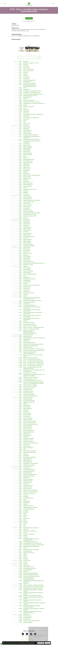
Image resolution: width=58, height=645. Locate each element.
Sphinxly (35, 641)
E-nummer (25, 21)
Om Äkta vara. (24, 641)
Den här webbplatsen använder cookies (12, 642)
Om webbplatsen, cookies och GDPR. (29, 639)
